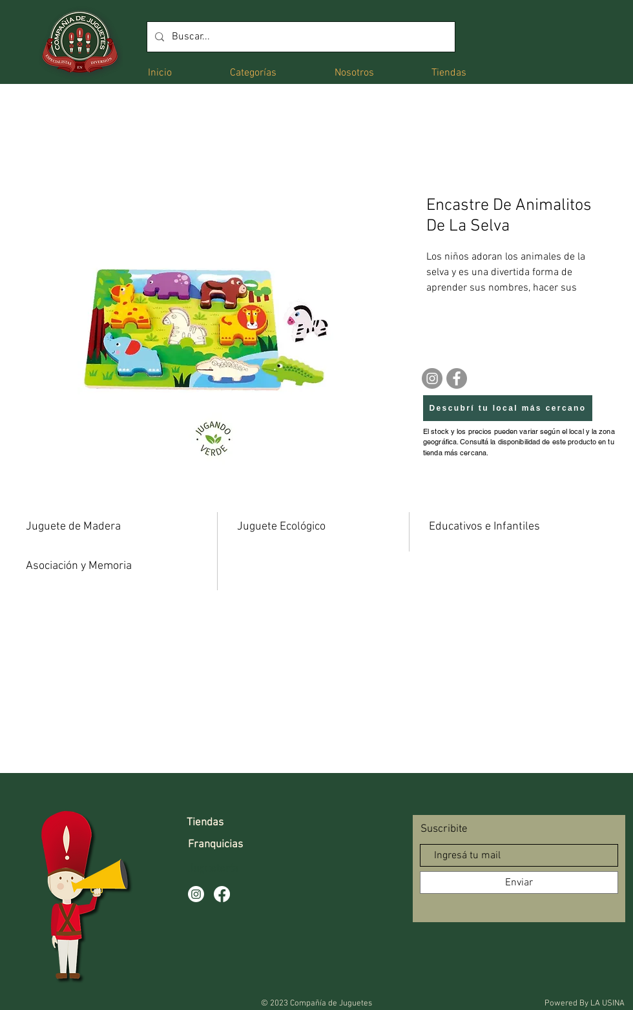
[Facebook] (456, 378)
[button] (253, 72)
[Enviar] (519, 882)
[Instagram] (432, 378)
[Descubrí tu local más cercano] (507, 408)
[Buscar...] (300, 37)
